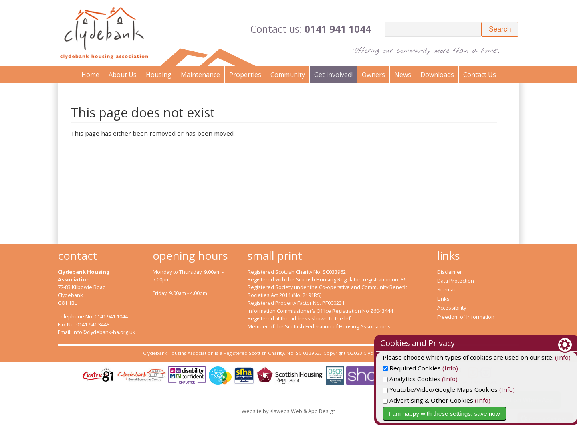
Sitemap (447, 289)
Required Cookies (455, 368)
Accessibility (451, 307)
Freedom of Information (465, 316)
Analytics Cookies (454, 379)
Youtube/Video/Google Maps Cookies (483, 389)
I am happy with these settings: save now (487, 413)
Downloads (437, 74)
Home (90, 74)
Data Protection (455, 280)
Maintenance (200, 74)
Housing (158, 74)
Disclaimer (449, 271)
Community (287, 74)
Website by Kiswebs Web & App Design (289, 411)
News (402, 74)
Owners (373, 74)
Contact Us (479, 74)
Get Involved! (333, 74)
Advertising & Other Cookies (471, 400)
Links (443, 298)
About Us (123, 74)
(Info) (493, 368)
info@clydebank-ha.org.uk (104, 332)
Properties (245, 74)
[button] (499, 29)
